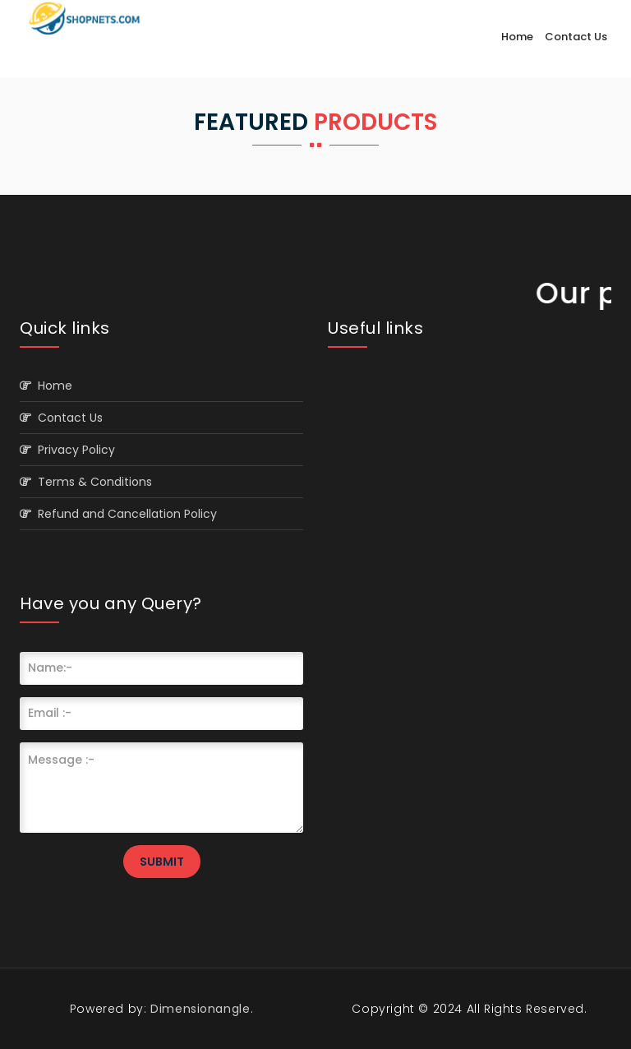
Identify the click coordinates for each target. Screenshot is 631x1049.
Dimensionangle (199, 1008)
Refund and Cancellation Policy (118, 514)
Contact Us (576, 36)
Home (517, 36)
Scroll (602, 1009)
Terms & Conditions (86, 482)
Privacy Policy (67, 449)
